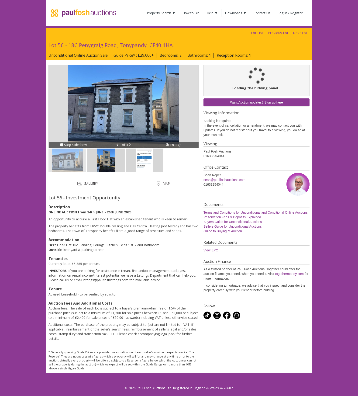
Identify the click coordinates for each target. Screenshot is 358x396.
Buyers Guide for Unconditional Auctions (232, 222)
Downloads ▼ (235, 13)
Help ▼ (212, 13)
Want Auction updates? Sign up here (256, 102)
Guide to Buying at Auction (222, 231)
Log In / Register (290, 13)
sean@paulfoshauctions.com (224, 180)
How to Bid (191, 13)
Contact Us (262, 13)
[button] (117, 144)
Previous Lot (278, 32)
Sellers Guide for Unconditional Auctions (232, 226)
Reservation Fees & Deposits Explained (232, 217)
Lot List (257, 32)
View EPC (210, 250)
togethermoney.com (289, 274)
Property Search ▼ (161, 13)
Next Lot (300, 32)
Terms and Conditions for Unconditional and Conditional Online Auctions (255, 212)
